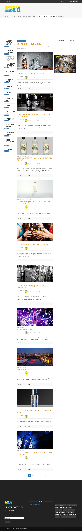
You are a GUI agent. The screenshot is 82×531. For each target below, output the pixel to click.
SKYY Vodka (74, 505)
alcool (72, 509)
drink (74, 517)
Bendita (57, 514)
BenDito (29, 77)
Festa (56, 512)
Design (26, 199)
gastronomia (69, 507)
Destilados (63, 517)
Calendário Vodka (10, 65)
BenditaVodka (66, 509)
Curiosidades (27, 71)
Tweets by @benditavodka (34, 504)
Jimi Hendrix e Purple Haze (28, 329)
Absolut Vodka (72, 514)
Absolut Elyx (62, 505)
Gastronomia (10, 125)
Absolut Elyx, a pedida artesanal (31, 74)
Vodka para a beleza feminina (66, 1)
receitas (69, 517)
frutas (68, 505)
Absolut (57, 507)
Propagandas (10, 133)
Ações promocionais (10, 43)
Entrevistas (10, 112)
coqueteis (57, 517)
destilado (65, 514)
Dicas (32, 71)
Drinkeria (10, 99)
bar (61, 514)
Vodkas (35, 71)
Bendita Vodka (58, 509)
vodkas (72, 512)
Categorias (10, 72)
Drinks (26, 367)
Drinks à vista (23, 369)
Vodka (67, 512)
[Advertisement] (41, 28)
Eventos (10, 119)
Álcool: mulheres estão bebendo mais (34, 245)
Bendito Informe (20, 71)
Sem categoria (10, 142)
